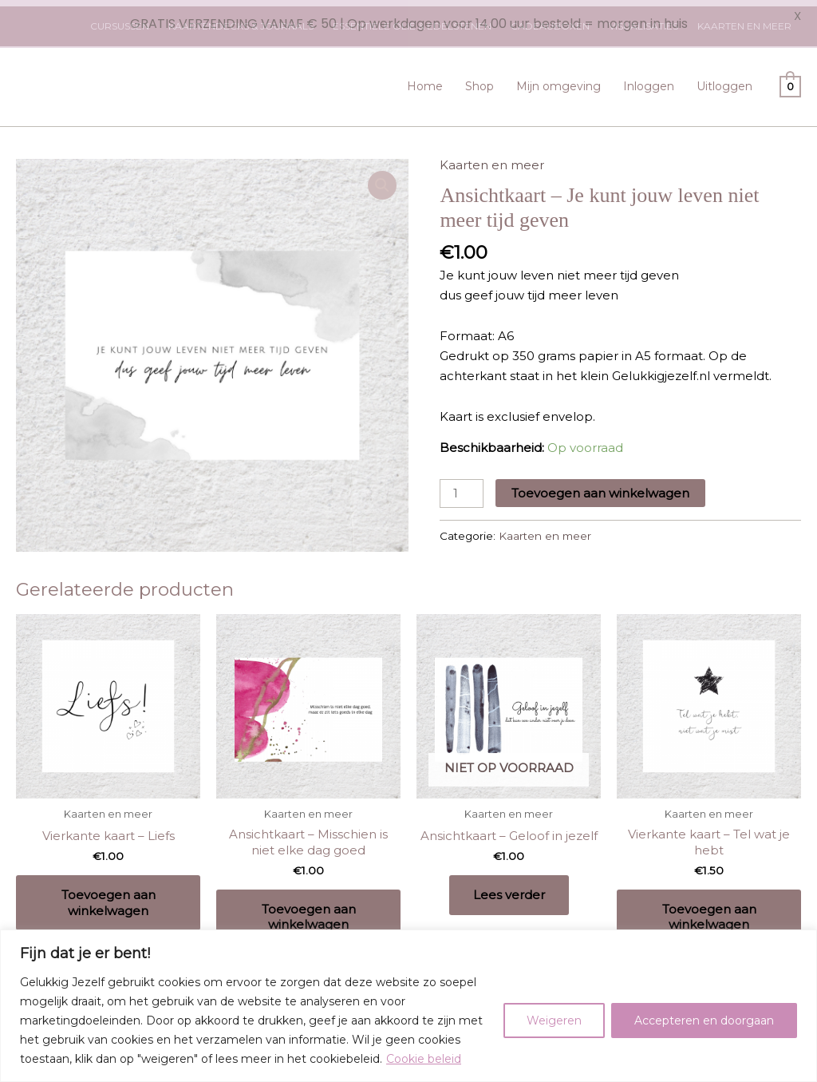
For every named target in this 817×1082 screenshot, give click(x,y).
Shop (479, 80)
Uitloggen (724, 80)
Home (425, 80)
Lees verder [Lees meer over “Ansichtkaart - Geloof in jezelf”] (509, 888)
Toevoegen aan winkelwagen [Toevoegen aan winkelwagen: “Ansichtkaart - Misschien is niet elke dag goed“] (309, 910)
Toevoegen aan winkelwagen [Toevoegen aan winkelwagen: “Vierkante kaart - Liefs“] (108, 896)
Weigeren (554, 1020)
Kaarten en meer (492, 158)
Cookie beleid (423, 1059)
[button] (382, 178)
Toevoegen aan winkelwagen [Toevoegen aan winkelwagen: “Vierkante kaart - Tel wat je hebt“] (709, 910)
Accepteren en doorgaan (704, 1020)
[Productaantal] (461, 488)
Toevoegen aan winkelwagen (600, 487)
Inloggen (648, 80)
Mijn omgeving (558, 80)
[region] (408, 1005)
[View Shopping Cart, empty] (790, 79)
